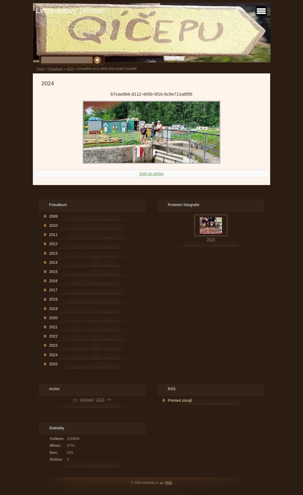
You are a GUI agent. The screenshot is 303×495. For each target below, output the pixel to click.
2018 (53, 299)
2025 (53, 364)
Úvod (40, 68)
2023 (53, 345)
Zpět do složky (151, 173)
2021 (53, 327)
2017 (53, 290)
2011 (53, 234)
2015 (53, 271)
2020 (53, 318)
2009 (53, 216)
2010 (53, 225)
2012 (53, 244)
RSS (168, 482)
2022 (53, 336)
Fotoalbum (55, 68)
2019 (53, 308)
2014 (53, 262)
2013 (53, 253)
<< (75, 399)
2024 (70, 68)
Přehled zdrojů (180, 400)
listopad (86, 399)
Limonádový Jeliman (70, 10)
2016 (53, 281)
